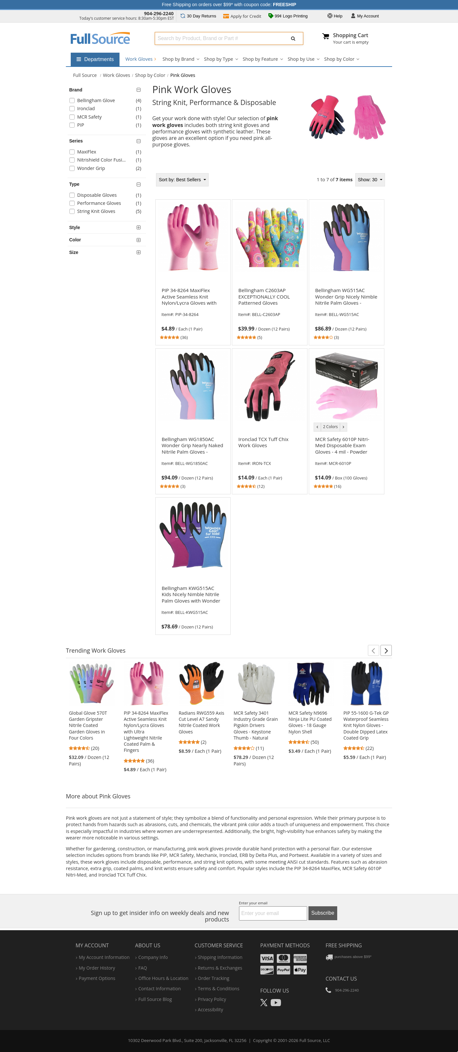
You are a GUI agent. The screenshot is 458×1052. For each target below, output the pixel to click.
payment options (97, 978)
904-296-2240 (159, 13)
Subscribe (322, 913)
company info (153, 957)
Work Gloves (140, 59)
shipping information (220, 957)
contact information (159, 988)
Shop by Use (301, 59)
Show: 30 (368, 179)
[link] (193, 313)
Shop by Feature (260, 59)
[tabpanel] (270, 401)
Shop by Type (218, 59)
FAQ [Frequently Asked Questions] (142, 968)
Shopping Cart (350, 35)
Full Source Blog (155, 999)
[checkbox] (108, 101)
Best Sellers (180, 179)
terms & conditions (219, 988)
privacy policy (212, 999)
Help (335, 16)
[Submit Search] (293, 38)
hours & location (163, 978)
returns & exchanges (220, 968)
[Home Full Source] (85, 75)
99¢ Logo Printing (288, 16)
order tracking (213, 978)
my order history (97, 968)
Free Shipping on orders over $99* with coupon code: (229, 4)
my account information (104, 957)
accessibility (210, 1009)
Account (365, 16)
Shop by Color (339, 59)
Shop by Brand (178, 59)
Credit (242, 16)
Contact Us (341, 978)
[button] (373, 650)
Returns (198, 16)
